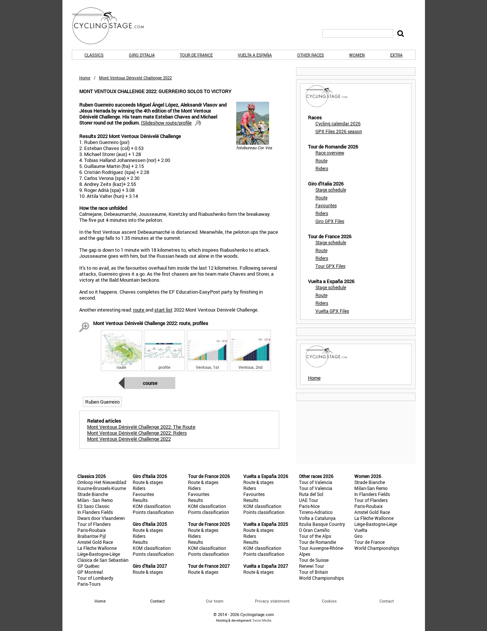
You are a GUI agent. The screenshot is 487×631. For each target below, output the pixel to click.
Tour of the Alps (315, 536)
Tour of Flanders (94, 524)
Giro (358, 536)
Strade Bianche (92, 494)
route (139, 309)
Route (321, 160)
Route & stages (148, 482)
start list (163, 309)
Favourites (326, 205)
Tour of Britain (313, 572)
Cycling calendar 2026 (338, 123)
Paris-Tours (89, 584)
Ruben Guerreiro (102, 401)
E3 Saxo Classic (93, 506)
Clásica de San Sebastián (103, 560)
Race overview (329, 153)
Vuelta (360, 530)
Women (357, 55)
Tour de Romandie (317, 542)
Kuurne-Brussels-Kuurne (101, 488)
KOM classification (152, 506)
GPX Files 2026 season (338, 131)
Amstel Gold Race (95, 542)
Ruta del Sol (311, 494)
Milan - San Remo (95, 500)
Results (140, 500)
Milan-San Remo (371, 488)
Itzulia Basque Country (322, 524)
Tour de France (196, 55)
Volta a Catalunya (317, 518)
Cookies (329, 601)
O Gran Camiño (314, 530)
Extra (396, 55)
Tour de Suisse (314, 560)
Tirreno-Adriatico (316, 512)
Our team (215, 601)
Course (150, 383)
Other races (310, 55)
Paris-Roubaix (91, 530)
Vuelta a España (255, 55)
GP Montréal (90, 572)
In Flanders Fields (95, 512)
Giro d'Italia (142, 55)
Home (84, 77)
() (171, 122)
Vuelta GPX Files (332, 311)
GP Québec (88, 566)
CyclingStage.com (113, 25)
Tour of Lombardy (95, 578)
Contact (386, 601)
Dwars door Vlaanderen (101, 518)
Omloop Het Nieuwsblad (101, 482)
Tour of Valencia (315, 482)
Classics (94, 55)
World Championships (321, 578)
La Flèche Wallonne (97, 548)
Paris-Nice (309, 506)
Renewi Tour (311, 566)
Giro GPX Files (329, 221)
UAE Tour (308, 500)
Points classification (153, 512)
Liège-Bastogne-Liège (98, 554)
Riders (321, 168)
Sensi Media (262, 620)
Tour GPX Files (330, 266)
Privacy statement (272, 601)
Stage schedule (330, 190)
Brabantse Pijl (91, 536)
